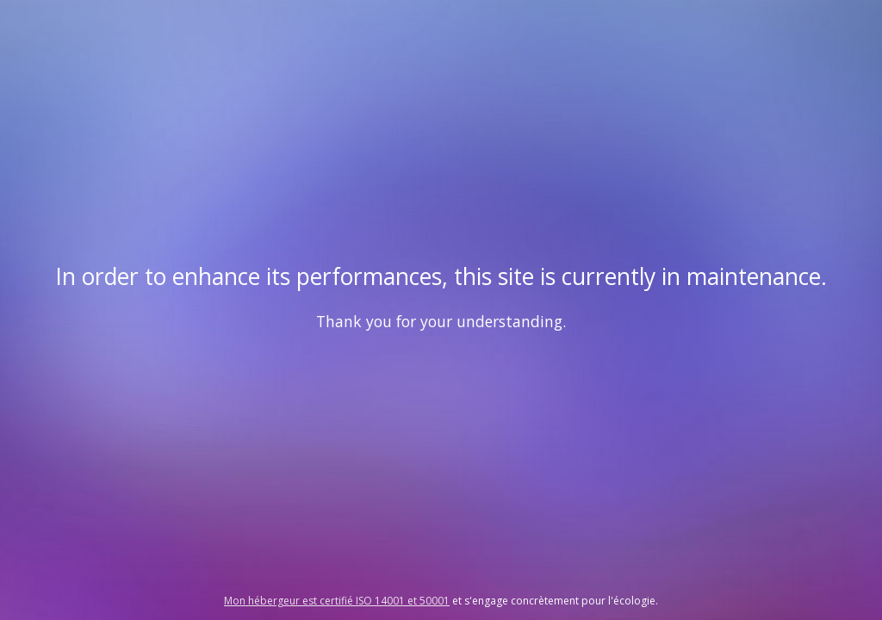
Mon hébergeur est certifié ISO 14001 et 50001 (337, 600)
